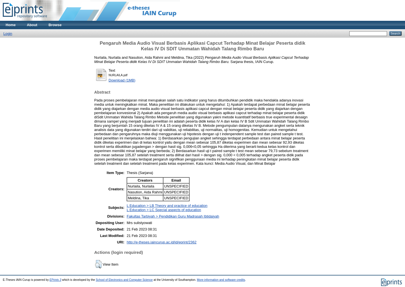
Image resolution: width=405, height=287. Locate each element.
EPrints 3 (55, 279)
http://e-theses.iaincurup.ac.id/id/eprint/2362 (161, 242)
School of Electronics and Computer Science (124, 279)
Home (11, 25)
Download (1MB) (122, 80)
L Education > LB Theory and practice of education (167, 206)
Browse (55, 25)
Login (7, 33)
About (32, 25)
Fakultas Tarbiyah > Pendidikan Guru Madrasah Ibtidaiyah (173, 216)
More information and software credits (221, 279)
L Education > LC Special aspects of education (164, 210)
